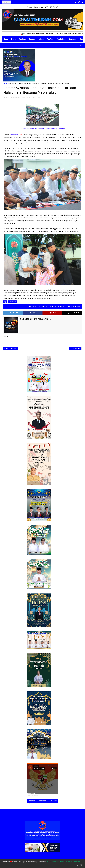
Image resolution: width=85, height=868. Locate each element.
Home (6, 39)
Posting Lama (75, 348)
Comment (73, 313)
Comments (53, 801)
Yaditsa (28, 795)
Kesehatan (73, 39)
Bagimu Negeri (34, 795)
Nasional (22, 39)
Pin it (54, 313)
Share (33, 313)
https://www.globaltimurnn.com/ (25, 862)
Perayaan (12, 83)
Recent (32, 801)
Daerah (32, 39)
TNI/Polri (50, 39)
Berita (13, 39)
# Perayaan (12, 302)
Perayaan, (36, 97)
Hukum (41, 39)
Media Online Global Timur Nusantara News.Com (63, 862)
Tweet (14, 313)
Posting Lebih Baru (10, 348)
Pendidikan (61, 39)
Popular (42, 801)
